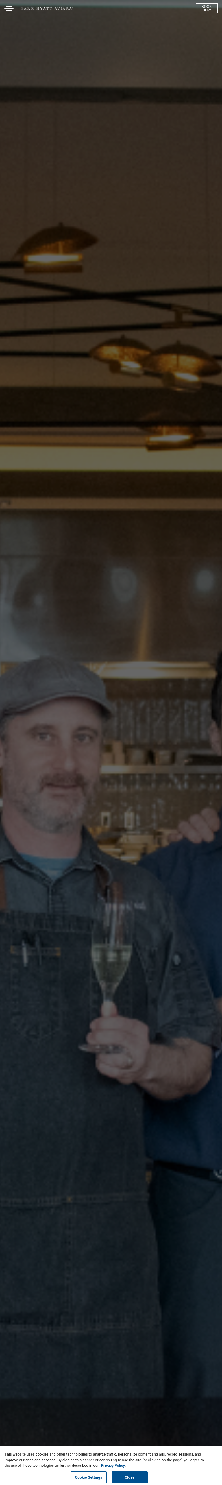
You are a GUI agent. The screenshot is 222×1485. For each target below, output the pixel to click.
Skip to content (21, 26)
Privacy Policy (113, 1467)
